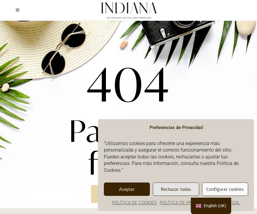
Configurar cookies (225, 189)
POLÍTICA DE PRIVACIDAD (185, 202)
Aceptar (127, 189)
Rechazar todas (176, 189)
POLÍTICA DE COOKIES (134, 202)
